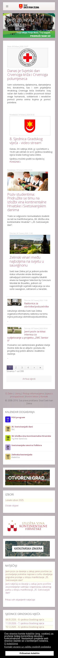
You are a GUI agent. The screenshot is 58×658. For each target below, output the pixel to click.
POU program (18, 417)
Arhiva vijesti (29, 378)
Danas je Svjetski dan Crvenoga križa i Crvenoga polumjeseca (27, 74)
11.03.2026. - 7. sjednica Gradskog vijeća (25, 623)
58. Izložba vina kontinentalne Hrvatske (31, 436)
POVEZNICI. (15, 161)
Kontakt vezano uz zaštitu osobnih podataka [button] (27, 647)
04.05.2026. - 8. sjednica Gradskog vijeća (25, 619)
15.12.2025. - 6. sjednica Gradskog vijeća (25, 627)
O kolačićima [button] (11, 643)
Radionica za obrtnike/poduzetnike (36, 305)
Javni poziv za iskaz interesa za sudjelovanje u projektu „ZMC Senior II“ (27, 336)
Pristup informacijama (33, 393)
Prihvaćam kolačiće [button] (30, 653)
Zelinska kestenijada (21, 454)
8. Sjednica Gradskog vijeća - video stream (26, 140)
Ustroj (18, 393)
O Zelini (9, 393)
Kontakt (44, 396)
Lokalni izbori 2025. (15, 500)
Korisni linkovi (32, 396)
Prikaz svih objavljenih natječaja (20, 599)
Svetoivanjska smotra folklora (26, 445)
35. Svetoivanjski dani (22, 426)
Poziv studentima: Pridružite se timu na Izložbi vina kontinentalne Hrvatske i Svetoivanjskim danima (26, 202)
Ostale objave (11, 505)
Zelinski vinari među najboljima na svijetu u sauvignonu (27, 261)
